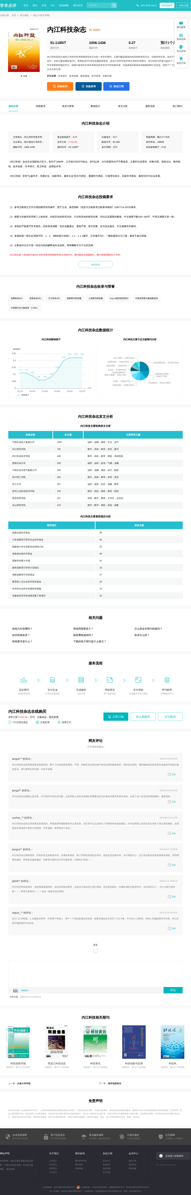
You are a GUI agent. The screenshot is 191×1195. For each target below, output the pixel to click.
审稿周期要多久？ (83, 628)
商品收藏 (132, 1168)
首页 (26, 5)
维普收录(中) (35, 298)
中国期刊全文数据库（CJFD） (25, 308)
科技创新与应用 (134, 1063)
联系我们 (53, 1168)
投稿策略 (64, 5)
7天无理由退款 (20, 722)
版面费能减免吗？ (83, 635)
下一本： (110, 1083)
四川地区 (24, 15)
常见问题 (106, 1172)
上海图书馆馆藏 (95, 298)
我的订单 (132, 1161)
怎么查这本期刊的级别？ (148, 628)
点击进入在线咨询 (174, 1156)
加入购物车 (143, 716)
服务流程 (79, 1164)
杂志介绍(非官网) (41, 15)
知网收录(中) (17, 298)
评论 (173, 990)
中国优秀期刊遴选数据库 (146, 298)
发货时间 (106, 1164)
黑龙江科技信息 (57, 1063)
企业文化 (53, 1164)
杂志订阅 (118, 86)
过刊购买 (170, 716)
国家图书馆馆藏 (74, 298)
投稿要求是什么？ (22, 641)
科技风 (172, 1063)
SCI (53, 5)
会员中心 (106, 1161)
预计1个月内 (170, 43)
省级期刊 (96, 30)
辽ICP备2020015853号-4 (64, 1187)
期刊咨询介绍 (81, 1161)
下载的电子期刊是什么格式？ (89, 641)
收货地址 (132, 1164)
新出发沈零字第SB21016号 (137, 1187)
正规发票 (45, 722)
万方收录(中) (54, 298)
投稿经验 (79, 1168)
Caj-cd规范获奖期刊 (119, 298)
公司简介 (53, 1161)
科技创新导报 (18, 1063)
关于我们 (54, 1153)
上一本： (19, 1083)
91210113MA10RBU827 (71, 1191)
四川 (115, 137)
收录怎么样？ (142, 635)
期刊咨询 (78, 5)
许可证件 (53, 1172)
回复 (172, 774)
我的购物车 (167, 5)
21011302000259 (99, 1187)
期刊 (35, 5)
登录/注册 (183, 5)
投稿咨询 (62, 86)
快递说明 (106, 1168)
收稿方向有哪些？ (22, 628)
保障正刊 (66, 722)
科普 (44, 5)
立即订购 (118, 716)
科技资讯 (95, 1063)
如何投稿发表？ (21, 635)
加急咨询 (91, 86)
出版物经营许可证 (29, 1110)
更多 (95, 949)
